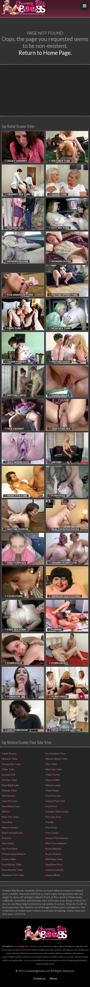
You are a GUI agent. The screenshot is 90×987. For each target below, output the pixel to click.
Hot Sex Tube (9, 779)
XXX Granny (8, 795)
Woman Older (9, 790)
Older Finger (52, 790)
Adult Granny (9, 753)
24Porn (5, 811)
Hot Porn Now (9, 848)
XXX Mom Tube (54, 859)
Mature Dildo (52, 779)
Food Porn (51, 806)
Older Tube (7, 769)
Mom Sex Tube (53, 769)
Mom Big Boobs (10, 785)
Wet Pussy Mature (55, 843)
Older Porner (52, 774)
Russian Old (8, 774)
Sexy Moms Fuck (10, 806)
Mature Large (52, 785)
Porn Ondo (7, 843)
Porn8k (49, 822)
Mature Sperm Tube (56, 758)
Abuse (53, 978)
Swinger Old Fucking (56, 811)
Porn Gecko (52, 832)
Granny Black (52, 875)
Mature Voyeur (9, 827)
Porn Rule (7, 822)
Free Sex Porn (53, 816)
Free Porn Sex (53, 795)
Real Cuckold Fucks (12, 832)
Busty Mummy (53, 848)
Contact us (39, 978)
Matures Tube (9, 758)
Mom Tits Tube (10, 816)
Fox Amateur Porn (55, 753)
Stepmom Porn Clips (12, 875)
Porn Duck (51, 827)
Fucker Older (8, 859)
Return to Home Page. (45, 52)
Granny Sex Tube (11, 763)
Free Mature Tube (11, 864)
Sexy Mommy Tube (12, 869)
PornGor (6, 838)
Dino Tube (51, 763)
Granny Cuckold (54, 869)
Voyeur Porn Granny (56, 838)
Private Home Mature (13, 853)
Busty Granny (53, 853)
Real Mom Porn (53, 864)
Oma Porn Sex (9, 801)
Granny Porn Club (55, 801)
